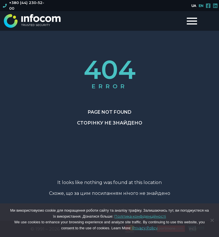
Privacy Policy (145, 228)
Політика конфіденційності (140, 216)
